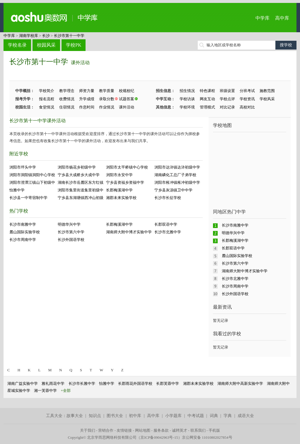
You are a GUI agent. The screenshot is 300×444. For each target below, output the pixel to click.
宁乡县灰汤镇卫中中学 (173, 190)
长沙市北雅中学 (167, 232)
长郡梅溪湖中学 (119, 190)
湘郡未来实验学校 (121, 197)
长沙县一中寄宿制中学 (28, 197)
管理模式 (207, 107)
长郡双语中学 (165, 224)
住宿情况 (66, 107)
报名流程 (46, 99)
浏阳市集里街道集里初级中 (80, 190)
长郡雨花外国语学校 (135, 383)
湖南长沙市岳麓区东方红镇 (80, 182)
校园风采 (46, 44)
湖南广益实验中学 (22, 383)
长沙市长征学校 (167, 197)
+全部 (66, 390)
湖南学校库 (28, 35)
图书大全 (115, 416)
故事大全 (75, 416)
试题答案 (126, 99)
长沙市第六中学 (71, 232)
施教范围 (267, 91)
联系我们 (198, 430)
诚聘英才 (179, 430)
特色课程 (207, 91)
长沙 (46, 35)
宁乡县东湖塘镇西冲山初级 (80, 197)
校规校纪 (126, 91)
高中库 (282, 18)
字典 (228, 416)
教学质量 (106, 91)
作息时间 (86, 107)
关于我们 (87, 430)
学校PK (73, 44)
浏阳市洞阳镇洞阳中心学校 (32, 175)
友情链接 (124, 430)
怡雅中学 (17, 190)
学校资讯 (247, 99)
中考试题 (196, 416)
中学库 (262, 18)
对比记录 (227, 107)
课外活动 (80, 62)
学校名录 (17, 44)
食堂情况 (46, 107)
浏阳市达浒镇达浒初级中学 (177, 167)
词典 (214, 416)
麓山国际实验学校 (24, 232)
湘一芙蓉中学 (45, 390)
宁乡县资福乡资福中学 (125, 182)
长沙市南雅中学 (22, 224)
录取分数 (106, 99)
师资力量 (86, 91)
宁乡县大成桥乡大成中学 (79, 175)
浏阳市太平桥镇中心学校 (127, 167)
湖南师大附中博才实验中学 (129, 232)
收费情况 (66, 99)
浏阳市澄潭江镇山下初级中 (32, 182)
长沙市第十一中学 (69, 35)
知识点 (95, 416)
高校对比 (247, 107)
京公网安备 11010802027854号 (207, 437)
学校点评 (227, 99)
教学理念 (66, 91)
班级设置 (227, 91)
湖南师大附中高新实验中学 (240, 383)
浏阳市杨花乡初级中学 (77, 167)
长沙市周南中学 (22, 239)
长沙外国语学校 (71, 239)
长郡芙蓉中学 (167, 383)
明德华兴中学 (69, 224)
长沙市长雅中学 (82, 383)
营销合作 (105, 430)
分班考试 (247, 91)
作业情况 (106, 107)
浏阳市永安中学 (119, 175)
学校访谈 (187, 99)
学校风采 (267, 99)
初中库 (135, 416)
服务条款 (161, 430)
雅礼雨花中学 (53, 383)
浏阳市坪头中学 (22, 167)
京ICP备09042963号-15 (159, 437)
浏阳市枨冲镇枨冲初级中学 (177, 182)
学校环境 (187, 107)
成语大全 (246, 416)
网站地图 (142, 430)
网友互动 (207, 99)
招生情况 (187, 91)
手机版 (214, 430)
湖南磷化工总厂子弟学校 (175, 175)
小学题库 (173, 416)
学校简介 (46, 91)
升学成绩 (86, 99)
